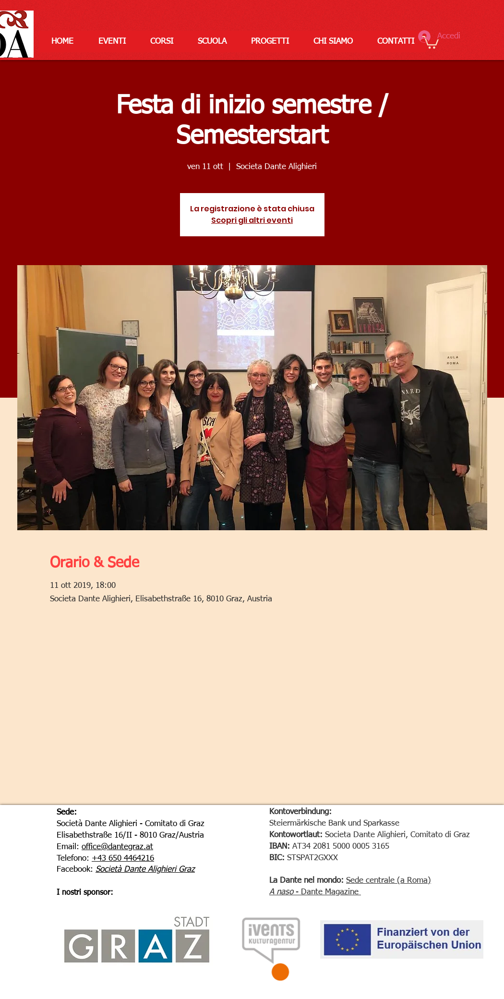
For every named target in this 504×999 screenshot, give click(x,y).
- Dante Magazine (326, 892)
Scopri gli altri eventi (252, 220)
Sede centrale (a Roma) (388, 881)
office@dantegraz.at (117, 847)
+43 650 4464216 (123, 858)
